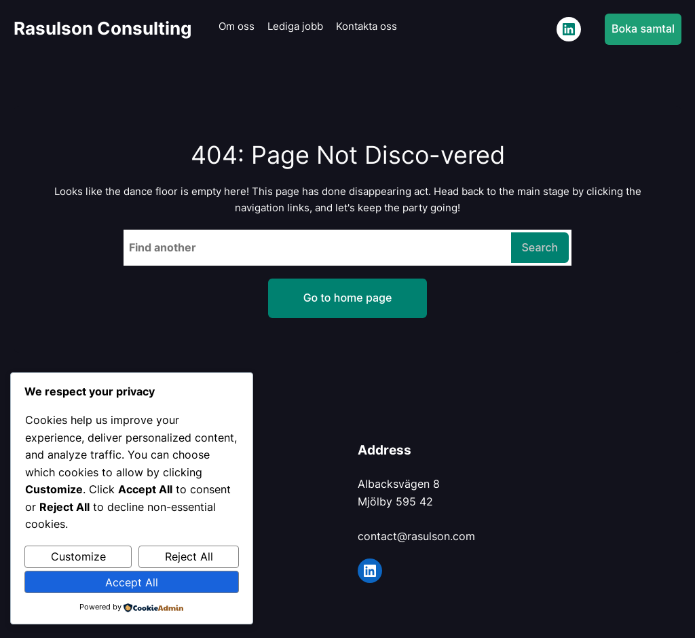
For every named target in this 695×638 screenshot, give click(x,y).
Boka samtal (643, 28)
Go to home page (347, 297)
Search (540, 247)
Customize (78, 556)
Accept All (131, 582)
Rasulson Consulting (102, 28)
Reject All (189, 556)
